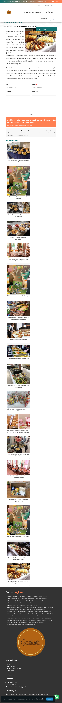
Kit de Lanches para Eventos (26, 609)
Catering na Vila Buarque (18, 339)
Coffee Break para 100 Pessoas (40, 596)
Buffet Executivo (36, 618)
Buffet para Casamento (47, 618)
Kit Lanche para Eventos (12, 613)
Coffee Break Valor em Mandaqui (18, 238)
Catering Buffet (32, 620)
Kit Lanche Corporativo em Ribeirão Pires (18, 500)
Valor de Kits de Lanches (28, 616)
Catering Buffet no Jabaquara (18, 358)
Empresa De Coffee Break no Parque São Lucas (18, 582)
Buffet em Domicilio (26, 618)
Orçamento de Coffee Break (34, 613)
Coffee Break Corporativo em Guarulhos (18, 455)
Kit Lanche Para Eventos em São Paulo (18, 410)
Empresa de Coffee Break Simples (14, 607)
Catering (25, 620)
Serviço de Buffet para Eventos (14, 624)
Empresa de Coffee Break (12, 605)
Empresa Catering (41, 620)
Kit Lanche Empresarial (12, 622)
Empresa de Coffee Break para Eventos (28, 605)
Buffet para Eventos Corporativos (14, 620)
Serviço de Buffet (23, 622)
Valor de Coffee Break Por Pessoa (14, 616)
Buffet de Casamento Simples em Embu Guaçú (18, 558)
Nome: (8, 84)
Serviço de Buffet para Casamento (36, 622)
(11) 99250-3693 (21, 1)
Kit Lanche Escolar (11, 611)
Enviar (31, 114)
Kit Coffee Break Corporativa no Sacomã (18, 215)
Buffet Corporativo (40, 616)
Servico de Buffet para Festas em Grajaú (18, 386)
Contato (44, 19)
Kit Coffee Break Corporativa (30, 607)
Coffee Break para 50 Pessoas (13, 598)
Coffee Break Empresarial (25, 596)
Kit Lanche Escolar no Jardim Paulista (18, 197)
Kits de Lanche (23, 613)
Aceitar (49, 699)
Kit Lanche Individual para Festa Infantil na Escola (39, 611)
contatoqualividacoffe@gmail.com (36, 1)
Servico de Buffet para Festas (28, 624)
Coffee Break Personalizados (32, 600)
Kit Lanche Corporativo (39, 609)
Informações (11, 675)
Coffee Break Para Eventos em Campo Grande (18, 477)
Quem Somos (49, 6)
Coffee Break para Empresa (28, 598)
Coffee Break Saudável (12, 603)
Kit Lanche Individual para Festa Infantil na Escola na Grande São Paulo (18, 432)
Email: (34, 84)
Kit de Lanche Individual (12, 609)
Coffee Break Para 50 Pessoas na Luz (18, 161)
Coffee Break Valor (23, 603)
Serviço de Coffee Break (47, 613)
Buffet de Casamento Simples (13, 618)
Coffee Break (50, 12)
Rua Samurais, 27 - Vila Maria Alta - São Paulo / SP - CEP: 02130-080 (27, 694)
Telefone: (9, 91)
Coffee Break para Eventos (41, 598)
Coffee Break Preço (45, 600)
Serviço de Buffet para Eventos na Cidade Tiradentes (18, 318)
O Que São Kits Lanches (14, 668)
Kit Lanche (49, 620)
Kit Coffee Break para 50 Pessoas (45, 607)
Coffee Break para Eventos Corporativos (16, 600)
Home (38, 6)
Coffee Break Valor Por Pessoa (35, 603)
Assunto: (35, 91)
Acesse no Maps (10, 1)
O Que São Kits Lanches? (32, 12)
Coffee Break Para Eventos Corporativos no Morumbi (18, 260)
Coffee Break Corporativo (12, 596)
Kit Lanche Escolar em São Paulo (18, 536)
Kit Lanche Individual (22, 611)
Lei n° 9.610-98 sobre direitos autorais (21, 135)
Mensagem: (9, 98)
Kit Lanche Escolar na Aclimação (18, 296)
